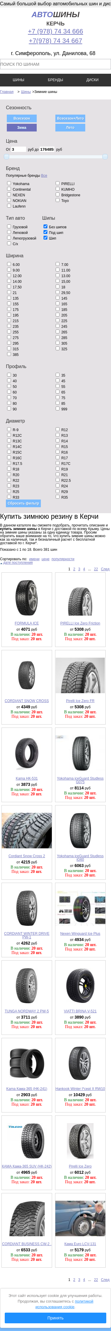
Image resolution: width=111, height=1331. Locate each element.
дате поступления (18, 563)
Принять (55, 1318)
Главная (7, 92)
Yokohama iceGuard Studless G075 (80, 780)
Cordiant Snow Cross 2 (27, 856)
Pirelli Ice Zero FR (80, 701)
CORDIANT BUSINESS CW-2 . (27, 1244)
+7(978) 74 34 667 (55, 40)
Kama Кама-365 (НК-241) (26, 1089)
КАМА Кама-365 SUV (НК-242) (27, 1166)
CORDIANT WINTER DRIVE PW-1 (26, 935)
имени (34, 559)
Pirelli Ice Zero (80, 1166)
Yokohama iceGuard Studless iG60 (80, 858)
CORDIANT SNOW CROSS (27, 701)
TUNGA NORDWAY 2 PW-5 (27, 1011)
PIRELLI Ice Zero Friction (80, 623)
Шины (26, 92)
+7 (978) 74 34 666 (55, 31)
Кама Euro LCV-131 (80, 1244)
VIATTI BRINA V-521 (80, 1011)
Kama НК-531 (27, 778)
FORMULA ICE (27, 623)
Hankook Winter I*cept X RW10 (80, 1089)
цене (46, 559)
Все (44, 176)
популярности (63, 559)
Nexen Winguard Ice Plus (80, 934)
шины (55, 18)
